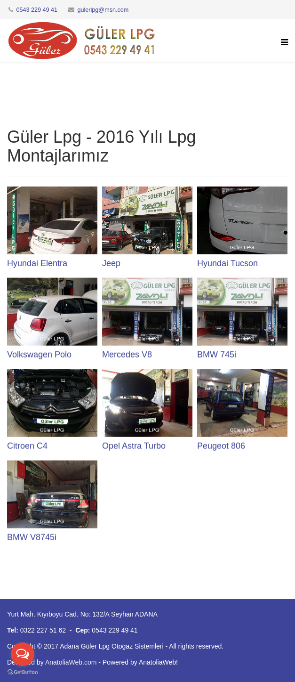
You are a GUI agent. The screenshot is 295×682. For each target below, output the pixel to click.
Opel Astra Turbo (134, 445)
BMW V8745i (31, 537)
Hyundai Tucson (227, 263)
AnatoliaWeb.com (70, 662)
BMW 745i (216, 354)
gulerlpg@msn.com (103, 10)
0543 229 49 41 (37, 10)
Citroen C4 (27, 445)
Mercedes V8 (127, 354)
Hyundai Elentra (37, 263)
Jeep (111, 263)
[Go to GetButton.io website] (23, 672)
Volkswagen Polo (39, 354)
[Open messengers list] (22, 654)
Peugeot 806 (221, 445)
